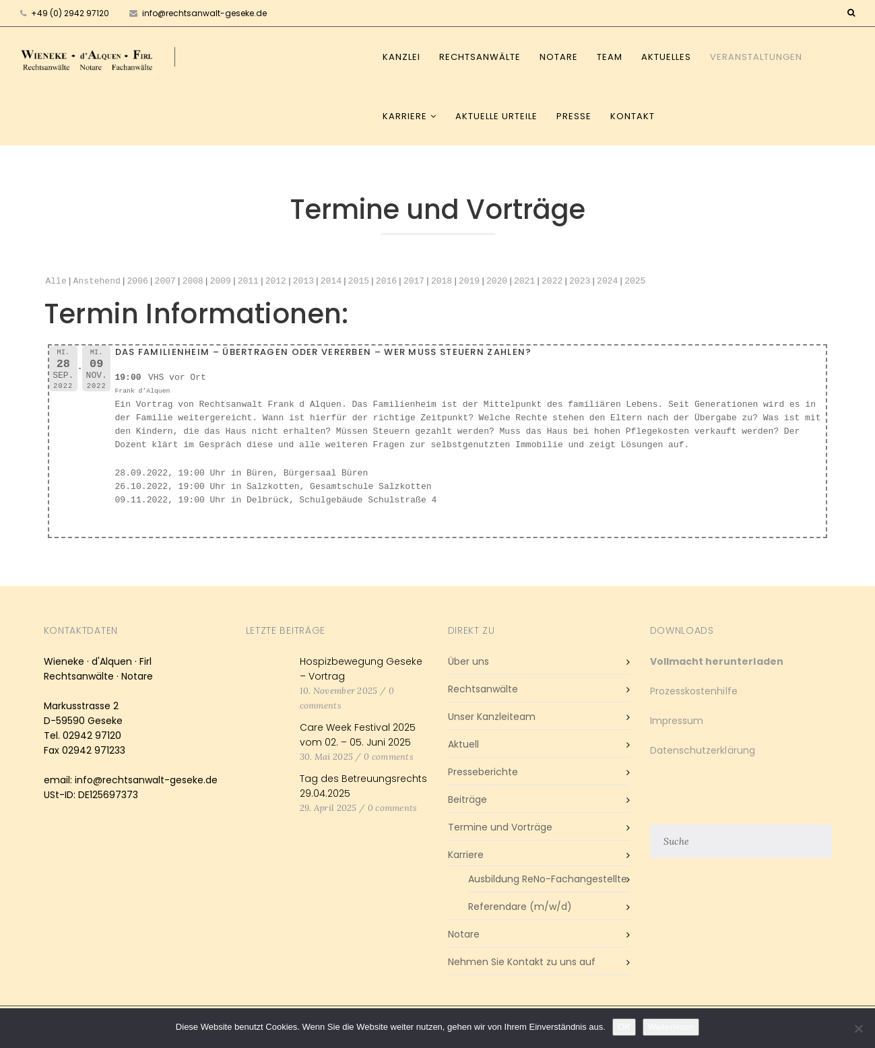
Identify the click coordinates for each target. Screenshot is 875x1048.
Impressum (677, 720)
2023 (579, 281)
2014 (331, 281)
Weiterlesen (671, 1027)
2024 (607, 281)
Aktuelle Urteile (496, 116)
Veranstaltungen (756, 57)
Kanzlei (401, 57)
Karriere (405, 116)
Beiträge (467, 799)
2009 (220, 281)
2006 (137, 281)
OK (624, 1027)
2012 (275, 281)
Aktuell (463, 744)
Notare (559, 57)
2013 (303, 281)
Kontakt (632, 116)
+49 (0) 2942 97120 (70, 13)
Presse (573, 116)
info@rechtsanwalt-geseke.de (198, 13)
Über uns (468, 661)
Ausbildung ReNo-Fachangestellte (547, 879)
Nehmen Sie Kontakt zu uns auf (521, 962)
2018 (441, 281)
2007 (165, 281)
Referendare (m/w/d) (520, 906)
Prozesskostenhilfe (694, 691)
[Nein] (858, 1028)
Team (609, 57)
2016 (386, 281)
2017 (413, 281)
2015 (358, 281)
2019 (469, 281)
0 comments (389, 756)
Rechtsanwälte (480, 57)
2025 (634, 281)
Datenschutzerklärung (702, 750)
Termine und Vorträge (500, 827)
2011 (248, 281)
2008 (193, 281)
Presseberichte (483, 772)
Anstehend (97, 281)
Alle (56, 281)
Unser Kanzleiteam (492, 716)
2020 (496, 281)
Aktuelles (666, 57)
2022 (552, 281)
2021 (524, 281)
